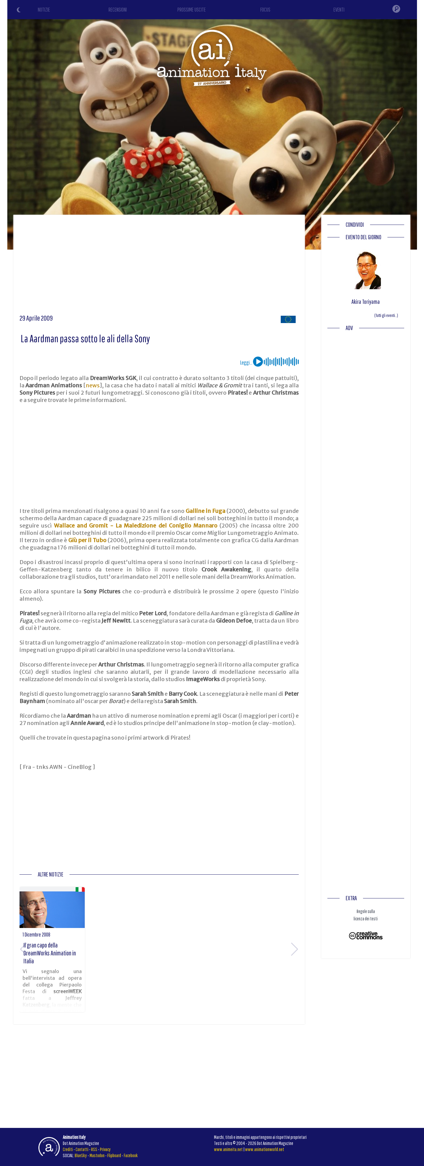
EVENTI (338, 9)
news (93, 385)
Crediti (68, 1149)
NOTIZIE (44, 9)
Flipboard (114, 1155)
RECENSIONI (118, 9)
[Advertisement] (159, 266)
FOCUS (265, 9)
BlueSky (81, 1155)
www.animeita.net (228, 1149)
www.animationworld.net (264, 1149)
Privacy (105, 1149)
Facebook (131, 1155)
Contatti (82, 1149)
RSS (94, 1149)
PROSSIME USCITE (191, 9)
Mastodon (97, 1155)
